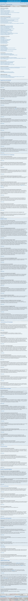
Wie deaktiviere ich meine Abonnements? (5, 69)
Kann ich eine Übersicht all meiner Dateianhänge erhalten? (7, 72)
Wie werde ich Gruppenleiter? (4, 48)
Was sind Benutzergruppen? (3, 47)
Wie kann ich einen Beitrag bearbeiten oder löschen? (6, 26)
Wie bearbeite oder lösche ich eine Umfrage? (5, 29)
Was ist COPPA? (2, 9)
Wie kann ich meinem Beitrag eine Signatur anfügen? (6, 27)
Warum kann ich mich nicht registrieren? (5, 10)
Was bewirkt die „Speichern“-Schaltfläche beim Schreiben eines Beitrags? (9, 33)
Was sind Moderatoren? (3, 46)
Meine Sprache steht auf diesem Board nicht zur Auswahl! (7, 20)
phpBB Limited (22, 185)
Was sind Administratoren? (3, 45)
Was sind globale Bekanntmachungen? (5, 40)
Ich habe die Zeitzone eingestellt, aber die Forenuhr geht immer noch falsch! (9, 19)
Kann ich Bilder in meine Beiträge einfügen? (5, 39)
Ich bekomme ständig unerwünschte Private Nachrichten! (7, 54)
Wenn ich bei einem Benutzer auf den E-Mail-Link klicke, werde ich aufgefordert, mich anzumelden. (12, 23)
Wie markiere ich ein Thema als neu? (4, 34)
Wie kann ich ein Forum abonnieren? (4, 68)
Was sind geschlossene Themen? (4, 42)
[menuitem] (6, 3)
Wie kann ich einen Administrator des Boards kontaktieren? (7, 77)
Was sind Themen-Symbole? (3, 43)
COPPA (16, 108)
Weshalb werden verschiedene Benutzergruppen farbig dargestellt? (8, 49)
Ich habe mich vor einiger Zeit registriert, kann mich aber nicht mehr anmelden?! (9, 12)
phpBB (11, 598)
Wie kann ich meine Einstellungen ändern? (5, 17)
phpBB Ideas (13, 570)
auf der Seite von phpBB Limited (4, 565)
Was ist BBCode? (2, 37)
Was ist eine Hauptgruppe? (3, 50)
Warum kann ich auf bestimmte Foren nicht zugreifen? (6, 30)
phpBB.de (22, 565)
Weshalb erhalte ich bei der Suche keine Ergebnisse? (6, 62)
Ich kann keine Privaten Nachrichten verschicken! (6, 53)
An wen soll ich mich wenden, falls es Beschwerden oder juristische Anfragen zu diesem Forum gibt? (12, 76)
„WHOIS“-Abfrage (5, 578)
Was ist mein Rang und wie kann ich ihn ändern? (6, 22)
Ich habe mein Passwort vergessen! (4, 13)
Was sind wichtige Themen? (3, 41)
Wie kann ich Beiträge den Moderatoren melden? (6, 32)
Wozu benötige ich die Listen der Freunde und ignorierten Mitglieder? (8, 57)
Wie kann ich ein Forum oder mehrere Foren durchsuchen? (7, 61)
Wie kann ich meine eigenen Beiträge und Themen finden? (7, 64)
